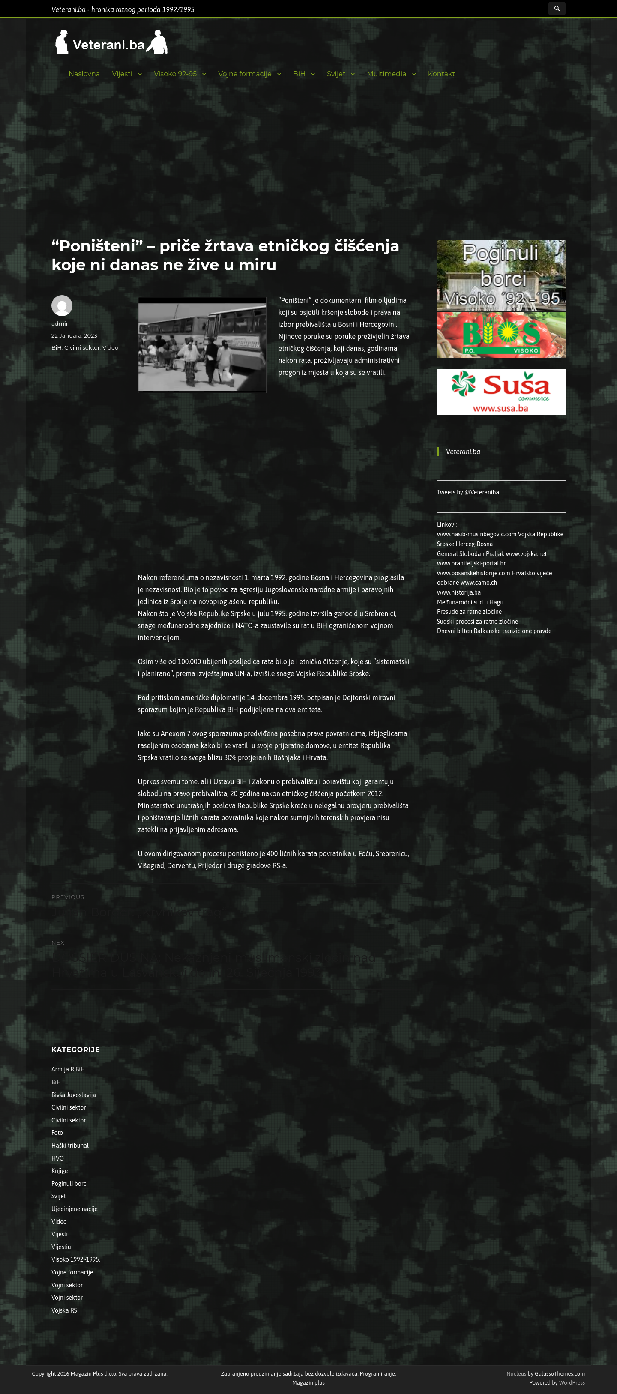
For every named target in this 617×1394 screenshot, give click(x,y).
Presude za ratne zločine (469, 611)
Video (110, 347)
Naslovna (84, 74)
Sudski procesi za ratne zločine (477, 621)
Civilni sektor (82, 347)
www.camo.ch (479, 582)
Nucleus (516, 1373)
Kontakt (441, 74)
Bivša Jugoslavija (73, 1095)
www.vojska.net (526, 553)
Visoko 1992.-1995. (75, 1259)
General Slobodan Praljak (470, 553)
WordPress (571, 1382)
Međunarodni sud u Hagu (470, 602)
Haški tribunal (70, 1145)
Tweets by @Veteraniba (468, 492)
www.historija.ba (459, 592)
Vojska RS (64, 1310)
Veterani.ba (463, 451)
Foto (57, 1132)
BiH (299, 74)
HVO (57, 1158)
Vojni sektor (67, 1285)
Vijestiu (61, 1247)
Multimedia (386, 74)
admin (60, 323)
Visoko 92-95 (175, 74)
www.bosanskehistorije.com (473, 573)
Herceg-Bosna (474, 544)
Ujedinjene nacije (74, 1209)
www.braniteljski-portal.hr (471, 563)
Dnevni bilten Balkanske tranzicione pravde (494, 631)
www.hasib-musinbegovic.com (476, 534)
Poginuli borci (69, 1183)
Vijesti (122, 74)
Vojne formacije (245, 74)
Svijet (336, 74)
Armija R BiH (68, 1069)
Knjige (59, 1170)
